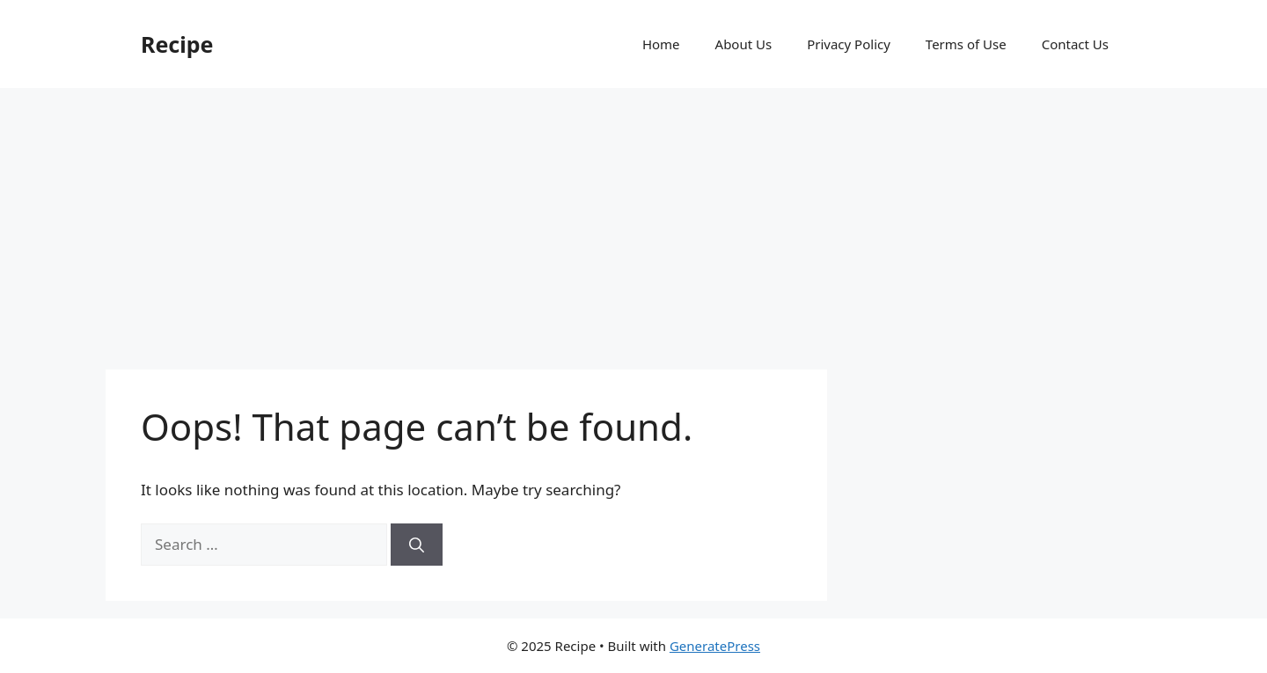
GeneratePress (715, 646)
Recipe (177, 44)
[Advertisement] (633, 220)
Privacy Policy (848, 44)
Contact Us (1075, 44)
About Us (744, 44)
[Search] (417, 544)
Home (661, 44)
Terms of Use (966, 44)
